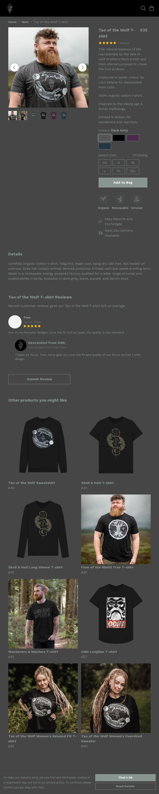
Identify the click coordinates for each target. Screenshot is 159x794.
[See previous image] (14, 67)
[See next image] (82, 67)
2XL (133, 171)
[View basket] (151, 8)
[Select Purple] (133, 138)
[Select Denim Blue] (105, 146)
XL (119, 171)
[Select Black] (119, 138)
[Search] (143, 8)
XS (105, 163)
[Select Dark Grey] (105, 138)
